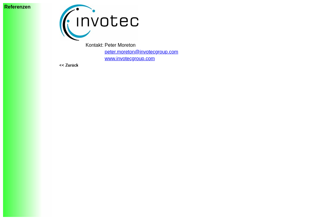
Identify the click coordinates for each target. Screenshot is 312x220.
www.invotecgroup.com (130, 58)
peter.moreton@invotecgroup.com (141, 51)
